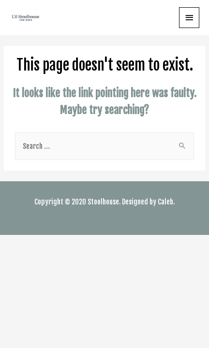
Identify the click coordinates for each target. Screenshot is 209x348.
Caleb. (166, 201)
